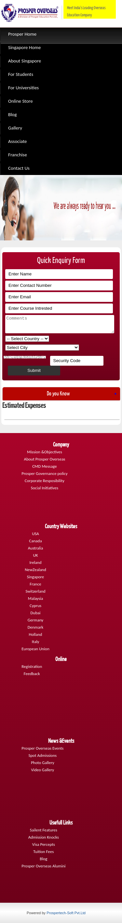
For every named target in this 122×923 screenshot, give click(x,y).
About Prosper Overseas (44, 459)
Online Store (20, 101)
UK (35, 555)
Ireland (36, 562)
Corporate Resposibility (44, 480)
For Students (20, 74)
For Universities (23, 88)
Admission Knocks (43, 837)
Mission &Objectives (44, 451)
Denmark (35, 627)
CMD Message (44, 466)
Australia (35, 548)
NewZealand (35, 569)
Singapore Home (24, 47)
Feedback (32, 673)
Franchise (17, 155)
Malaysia (35, 598)
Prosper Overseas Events (42, 748)
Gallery (15, 128)
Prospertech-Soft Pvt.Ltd (66, 913)
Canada (35, 540)
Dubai (36, 612)
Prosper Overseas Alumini (43, 865)
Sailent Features (43, 829)
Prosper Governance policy (44, 473)
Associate (17, 141)
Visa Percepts (43, 844)
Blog (12, 114)
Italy (35, 641)
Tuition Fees (43, 851)
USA (35, 533)
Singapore (35, 576)
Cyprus (35, 605)
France (35, 584)
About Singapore (24, 61)
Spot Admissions (42, 755)
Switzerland (35, 591)
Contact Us (19, 168)
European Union (35, 648)
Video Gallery (42, 769)
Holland (35, 634)
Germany (35, 620)
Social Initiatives (44, 487)
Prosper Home (22, 34)
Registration (31, 666)
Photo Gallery (42, 762)
